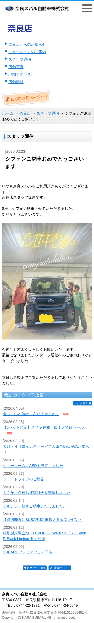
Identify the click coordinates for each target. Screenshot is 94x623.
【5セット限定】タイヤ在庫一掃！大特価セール (43, 427)
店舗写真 (16, 67)
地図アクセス (19, 74)
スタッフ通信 (19, 59)
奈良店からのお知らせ (27, 44)
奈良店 (25, 113)
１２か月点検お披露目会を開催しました (36, 493)
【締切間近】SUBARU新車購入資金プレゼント (42, 520)
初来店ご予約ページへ (26, 98)
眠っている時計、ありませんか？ (31, 414)
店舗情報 (16, 82)
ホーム (8, 113)
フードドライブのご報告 (23, 479)
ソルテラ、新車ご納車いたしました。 (35, 506)
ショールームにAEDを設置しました (33, 466)
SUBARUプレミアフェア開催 (27, 552)
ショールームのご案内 (27, 52)
